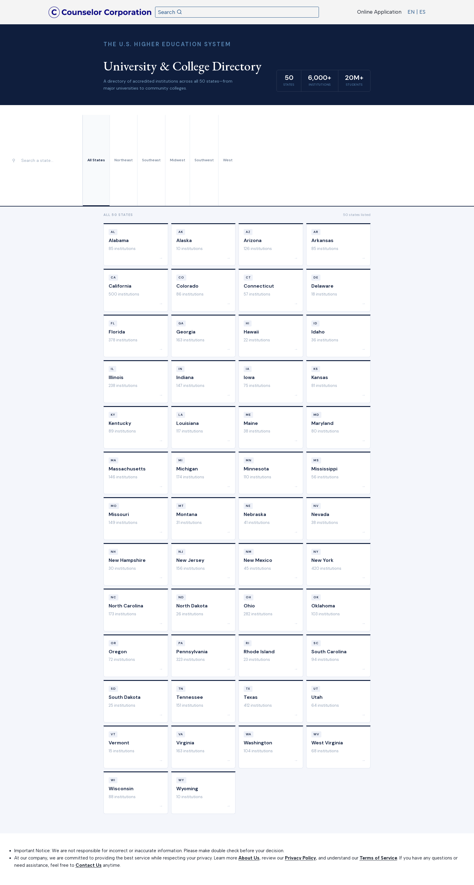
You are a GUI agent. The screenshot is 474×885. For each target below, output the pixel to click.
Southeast (151, 160)
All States (96, 160)
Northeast (123, 160)
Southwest (204, 160)
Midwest (177, 160)
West (227, 160)
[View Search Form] (237, 12)
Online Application (379, 12)
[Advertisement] (350, 160)
